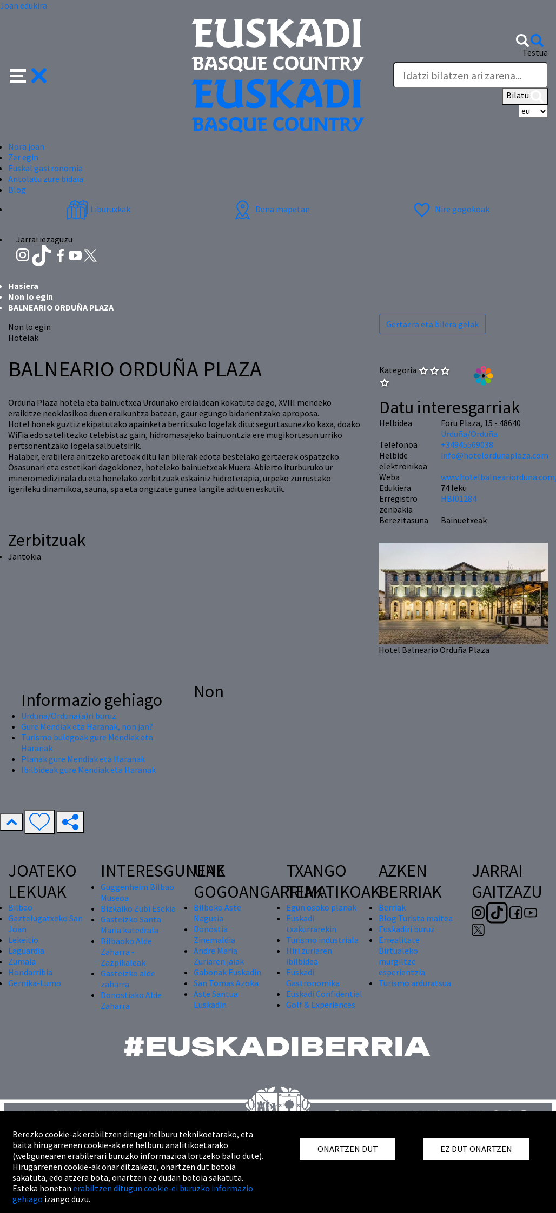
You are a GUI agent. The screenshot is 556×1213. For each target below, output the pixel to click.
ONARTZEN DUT (347, 1148)
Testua (535, 52)
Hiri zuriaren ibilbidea (309, 956)
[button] (28, 74)
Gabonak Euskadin (227, 972)
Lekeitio (23, 939)
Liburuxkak (98, 209)
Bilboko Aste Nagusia (217, 913)
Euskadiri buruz (407, 929)
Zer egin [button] (23, 157)
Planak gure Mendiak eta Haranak (83, 758)
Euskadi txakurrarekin (311, 923)
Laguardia (26, 950)
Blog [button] (17, 189)
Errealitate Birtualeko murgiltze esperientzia (402, 956)
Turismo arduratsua (415, 983)
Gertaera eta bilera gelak (432, 324)
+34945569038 (467, 444)
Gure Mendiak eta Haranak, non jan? (87, 726)
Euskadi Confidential (324, 993)
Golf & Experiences (320, 1004)
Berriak (392, 907)
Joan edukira (23, 5)
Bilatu (525, 96)
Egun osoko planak (321, 907)
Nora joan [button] (26, 146)
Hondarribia (30, 972)
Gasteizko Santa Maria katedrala (131, 924)
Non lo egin (30, 296)
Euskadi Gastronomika (313, 977)
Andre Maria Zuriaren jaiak (219, 956)
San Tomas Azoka (226, 983)
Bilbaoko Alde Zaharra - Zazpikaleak (126, 951)
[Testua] (470, 75)
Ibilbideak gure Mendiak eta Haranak (88, 769)
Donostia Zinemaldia (214, 934)
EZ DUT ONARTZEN (476, 1148)
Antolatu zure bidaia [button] (45, 178)
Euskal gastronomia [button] (45, 168)
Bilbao (20, 907)
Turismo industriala (322, 939)
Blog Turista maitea (416, 918)
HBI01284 (458, 498)
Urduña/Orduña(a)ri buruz (68, 715)
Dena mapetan (270, 209)
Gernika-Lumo (34, 983)
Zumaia (22, 961)
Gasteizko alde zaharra (128, 978)
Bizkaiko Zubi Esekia (138, 908)
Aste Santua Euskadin (216, 999)
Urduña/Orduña (469, 433)
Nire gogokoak (450, 209)
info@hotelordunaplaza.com (494, 455)
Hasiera (23, 285)
